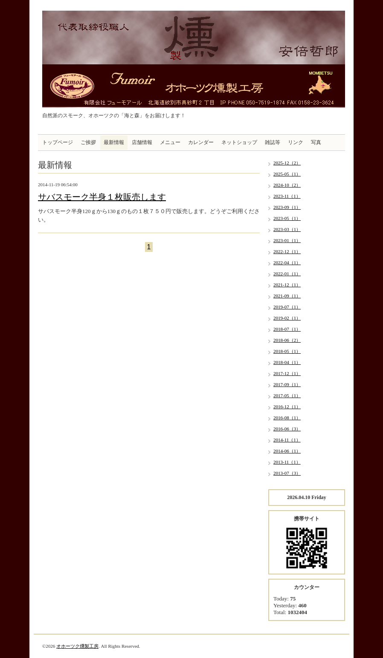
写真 (316, 142)
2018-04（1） (287, 362)
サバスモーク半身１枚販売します (102, 197)
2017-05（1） (287, 395)
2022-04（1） (287, 262)
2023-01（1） (287, 240)
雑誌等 (272, 142)
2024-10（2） (287, 185)
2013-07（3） (287, 473)
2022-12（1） (287, 251)
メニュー (170, 142)
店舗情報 (142, 142)
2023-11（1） (287, 196)
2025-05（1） (287, 173)
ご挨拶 (88, 142)
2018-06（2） (287, 340)
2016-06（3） (287, 428)
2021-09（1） (287, 295)
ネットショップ (239, 142)
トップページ (57, 142)
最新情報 (114, 142)
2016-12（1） (287, 406)
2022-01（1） (287, 273)
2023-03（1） (287, 229)
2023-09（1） (287, 207)
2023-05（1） (287, 218)
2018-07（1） (287, 329)
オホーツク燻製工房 (77, 646)
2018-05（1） (287, 351)
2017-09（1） (287, 384)
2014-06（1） (287, 450)
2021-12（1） (287, 284)
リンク (295, 142)
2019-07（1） (287, 306)
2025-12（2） (287, 162)
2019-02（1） (287, 317)
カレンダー (201, 142)
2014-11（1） (287, 439)
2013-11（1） (287, 462)
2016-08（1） (287, 417)
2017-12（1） (287, 373)
